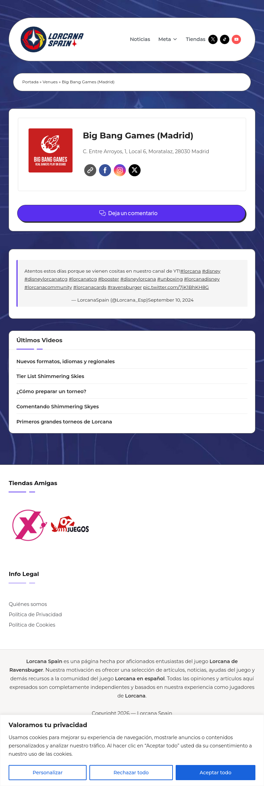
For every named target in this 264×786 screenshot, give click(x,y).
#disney (211, 271)
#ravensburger (125, 287)
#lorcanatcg (83, 279)
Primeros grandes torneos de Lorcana (64, 422)
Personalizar (48, 772)
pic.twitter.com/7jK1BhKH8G (176, 287)
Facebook (105, 170)
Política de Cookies (32, 625)
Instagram (120, 170)
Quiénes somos (28, 604)
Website (90, 170)
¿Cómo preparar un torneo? (51, 391)
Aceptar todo (215, 772)
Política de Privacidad (35, 614)
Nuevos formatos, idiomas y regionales (65, 361)
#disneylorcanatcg (46, 279)
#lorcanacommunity (48, 287)
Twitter (135, 170)
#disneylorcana (138, 279)
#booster (108, 279)
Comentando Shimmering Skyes (57, 407)
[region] (132, 750)
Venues (50, 82)
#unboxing (170, 279)
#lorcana (190, 271)
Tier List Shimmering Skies (50, 376)
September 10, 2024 (171, 300)
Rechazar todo (131, 772)
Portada (30, 82)
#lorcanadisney (202, 279)
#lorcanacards (89, 287)
